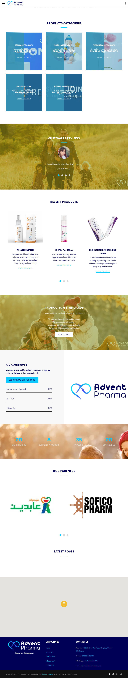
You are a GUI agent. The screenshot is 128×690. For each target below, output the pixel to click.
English (100, 20)
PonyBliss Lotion (25, 314)
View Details (25, 332)
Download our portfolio (22, 450)
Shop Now (87, 20)
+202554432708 (50, 3)
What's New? (59, 20)
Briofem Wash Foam (64, 314)
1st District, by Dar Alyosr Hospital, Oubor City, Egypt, (21, 3)
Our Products (43, 20)
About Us (30, 20)
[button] (64, 674)
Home (21, 20)
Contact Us (74, 20)
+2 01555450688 (69, 3)
